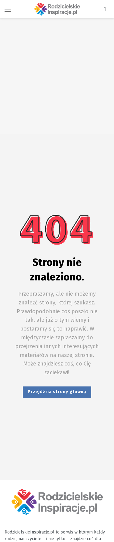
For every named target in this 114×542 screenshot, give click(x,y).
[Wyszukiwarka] (104, 9)
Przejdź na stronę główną (57, 391)
